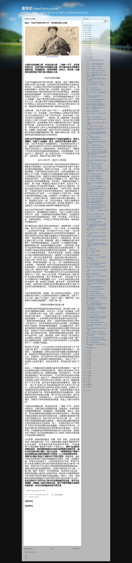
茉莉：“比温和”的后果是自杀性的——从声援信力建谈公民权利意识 (96, 304)
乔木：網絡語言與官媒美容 (93, 255)
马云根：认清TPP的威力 (92, 314)
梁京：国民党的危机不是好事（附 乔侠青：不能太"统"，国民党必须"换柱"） (96, 317)
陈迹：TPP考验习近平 (92, 261)
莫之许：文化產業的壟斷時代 (93, 176)
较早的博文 (75, 549)
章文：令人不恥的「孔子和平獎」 (95, 180)
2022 (86, 36)
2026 (86, 27)
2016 (86, 50)
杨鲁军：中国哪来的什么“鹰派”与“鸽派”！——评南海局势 (95, 108)
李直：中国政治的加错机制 (93, 250)
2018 (86, 45)
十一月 (88, 56)
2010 (86, 380)
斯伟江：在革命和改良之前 (93, 139)
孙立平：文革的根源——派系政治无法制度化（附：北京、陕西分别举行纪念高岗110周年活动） (96, 153)
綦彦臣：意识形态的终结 (92, 111)
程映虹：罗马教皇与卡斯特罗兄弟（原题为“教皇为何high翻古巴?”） (96, 207)
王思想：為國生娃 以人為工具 (94, 68)
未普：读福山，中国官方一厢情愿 (95, 194)
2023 (86, 34)
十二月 (88, 54)
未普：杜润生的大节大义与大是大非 (95, 312)
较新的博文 (29, 549)
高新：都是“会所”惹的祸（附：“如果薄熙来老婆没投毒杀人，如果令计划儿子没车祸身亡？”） (96, 226)
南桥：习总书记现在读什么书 (93, 145)
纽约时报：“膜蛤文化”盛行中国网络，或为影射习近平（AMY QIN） (96, 129)
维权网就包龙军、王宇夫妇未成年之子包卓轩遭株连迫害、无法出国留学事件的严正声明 (96, 309)
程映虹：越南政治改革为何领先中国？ (96, 204)
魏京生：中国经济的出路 (92, 301)
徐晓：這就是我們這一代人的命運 (95, 295)
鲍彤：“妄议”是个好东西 (92, 88)
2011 (86, 377)
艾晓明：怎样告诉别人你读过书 (94, 163)
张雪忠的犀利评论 (91, 347)
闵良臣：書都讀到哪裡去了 (93, 274)
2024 (86, 32)
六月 (87, 357)
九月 (87, 350)
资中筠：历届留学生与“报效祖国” (94, 199)
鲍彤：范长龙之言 (91, 248)
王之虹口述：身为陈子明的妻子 (94, 186)
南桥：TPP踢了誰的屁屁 (92, 342)
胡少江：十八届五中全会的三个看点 (95, 70)
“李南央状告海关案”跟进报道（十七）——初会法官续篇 (96, 96)
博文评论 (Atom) (33, 552)
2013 (86, 373)
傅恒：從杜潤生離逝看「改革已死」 (95, 337)
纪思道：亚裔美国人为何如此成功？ (95, 331)
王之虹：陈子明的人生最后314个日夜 (96, 149)
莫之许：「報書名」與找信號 (93, 66)
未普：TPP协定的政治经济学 (93, 101)
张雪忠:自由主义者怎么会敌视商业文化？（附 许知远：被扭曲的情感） (95, 104)
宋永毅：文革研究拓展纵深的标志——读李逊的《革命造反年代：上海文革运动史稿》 (96, 245)
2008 (86, 384)
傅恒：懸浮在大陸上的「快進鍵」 (95, 126)
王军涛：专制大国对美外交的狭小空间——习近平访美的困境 (96, 264)
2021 (86, 38)
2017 (86, 47)
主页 (52, 549)
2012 (86, 375)
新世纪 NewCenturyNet (40, 8)
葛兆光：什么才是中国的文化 (93, 117)
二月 (87, 366)
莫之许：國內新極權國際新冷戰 (94, 286)
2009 (86, 382)
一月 (87, 368)
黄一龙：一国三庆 (91, 253)
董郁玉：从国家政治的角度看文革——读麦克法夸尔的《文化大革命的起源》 (96, 280)
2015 (86, 52)
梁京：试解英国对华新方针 (93, 137)
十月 (87, 58)
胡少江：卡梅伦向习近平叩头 (93, 174)
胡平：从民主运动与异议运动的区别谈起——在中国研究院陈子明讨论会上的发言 (96, 133)
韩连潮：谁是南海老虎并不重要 (94, 82)
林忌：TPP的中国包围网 (92, 320)
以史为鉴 (36, 497)
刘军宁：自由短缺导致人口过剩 (94, 72)
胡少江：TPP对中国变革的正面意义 (95, 289)
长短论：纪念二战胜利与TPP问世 (95, 214)
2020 (86, 41)
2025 (86, 30)
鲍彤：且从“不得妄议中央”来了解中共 (96, 192)
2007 (86, 386)
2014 (86, 371)
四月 (87, 361)
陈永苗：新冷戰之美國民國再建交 (95, 99)
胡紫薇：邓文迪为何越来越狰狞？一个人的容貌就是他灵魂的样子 (96, 202)
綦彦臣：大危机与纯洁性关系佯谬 (95, 147)
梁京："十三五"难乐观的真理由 (94, 222)
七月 (87, 355)
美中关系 (31, 497)
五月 (87, 359)
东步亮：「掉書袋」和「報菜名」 (95, 168)
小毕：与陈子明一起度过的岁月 (94, 293)
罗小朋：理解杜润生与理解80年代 (95, 322)
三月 (87, 364)
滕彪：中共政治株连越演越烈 (93, 90)
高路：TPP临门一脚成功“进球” (94, 216)
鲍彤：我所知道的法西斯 (92, 291)
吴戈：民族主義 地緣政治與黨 (94, 178)
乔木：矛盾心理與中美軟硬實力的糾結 (96, 339)
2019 (86, 43)
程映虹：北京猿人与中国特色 (93, 166)
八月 (87, 352)
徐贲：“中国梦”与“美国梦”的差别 (94, 196)
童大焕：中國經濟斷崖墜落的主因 (95, 64)
